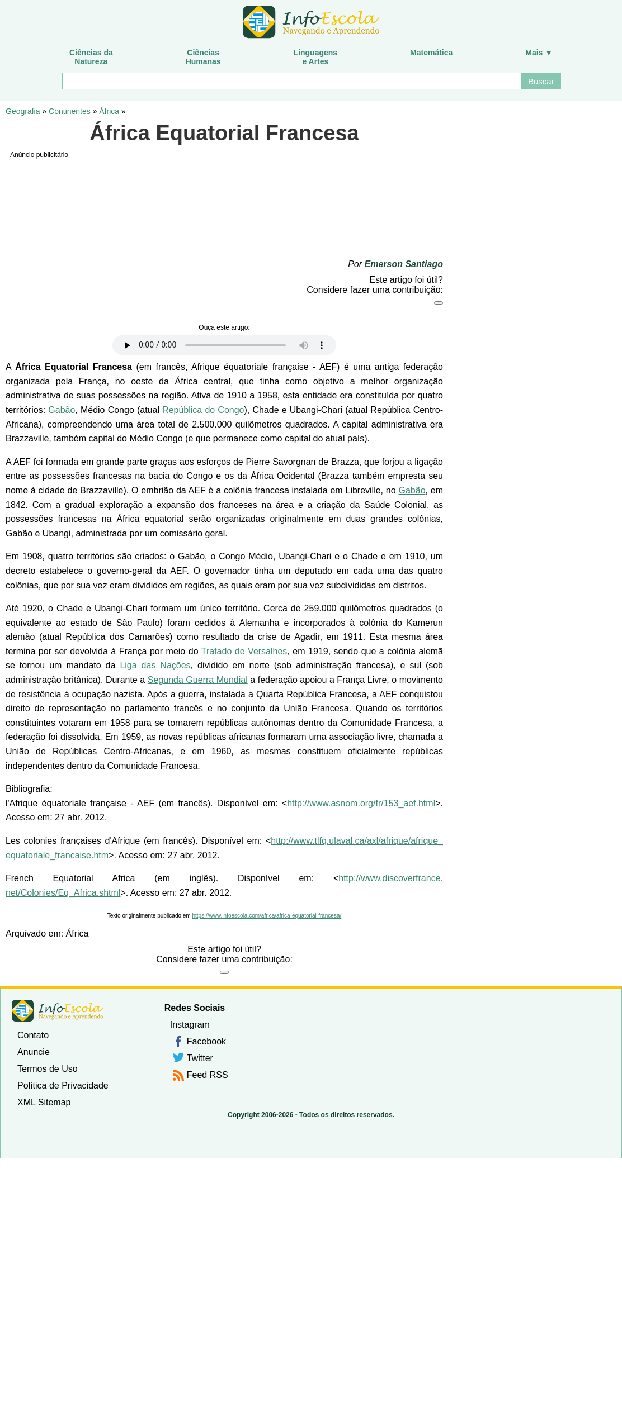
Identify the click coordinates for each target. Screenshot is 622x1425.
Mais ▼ (539, 52)
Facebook (206, 1041)
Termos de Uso (47, 1069)
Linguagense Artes (316, 57)
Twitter (200, 1058)
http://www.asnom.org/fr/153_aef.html (361, 803)
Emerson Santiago (404, 264)
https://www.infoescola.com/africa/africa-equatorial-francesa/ (266, 916)
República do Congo (203, 410)
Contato (33, 1035)
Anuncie (33, 1052)
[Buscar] (291, 81)
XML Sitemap (43, 1102)
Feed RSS (207, 1075)
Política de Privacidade (63, 1085)
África (109, 111)
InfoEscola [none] (57, 1011)
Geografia (23, 111)
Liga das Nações (155, 665)
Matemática (431, 52)
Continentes (70, 111)
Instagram (190, 1024)
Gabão (61, 410)
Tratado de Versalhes (244, 651)
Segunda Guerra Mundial (198, 680)
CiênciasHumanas (203, 57)
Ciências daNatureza (91, 57)
